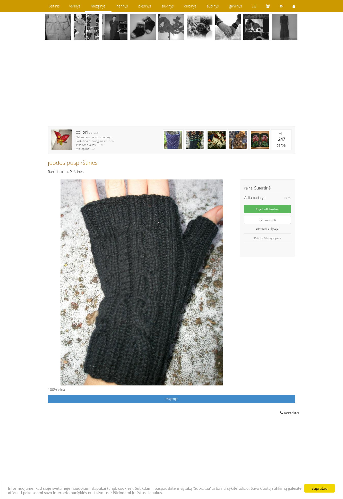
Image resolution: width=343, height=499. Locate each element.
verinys (74, 6)
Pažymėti (267, 220)
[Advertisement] (171, 86)
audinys (213, 6)
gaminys (235, 6)
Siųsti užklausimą (267, 209)
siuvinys (167, 6)
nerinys (122, 6)
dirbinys (190, 6)
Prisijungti (171, 398)
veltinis (54, 6)
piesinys (144, 6)
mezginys (98, 6)
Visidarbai (281, 139)
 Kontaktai (289, 412)
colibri (82, 132)
